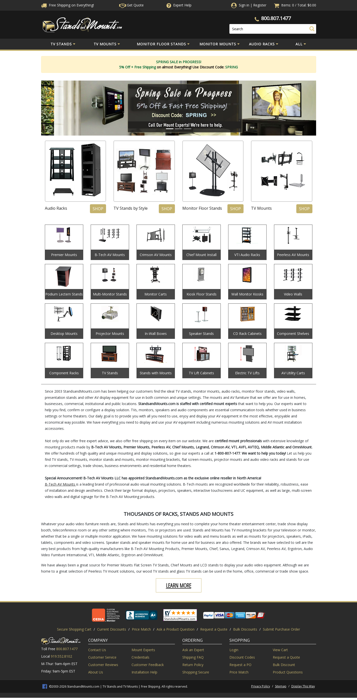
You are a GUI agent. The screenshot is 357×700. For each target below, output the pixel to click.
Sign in (244, 5)
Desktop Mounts (64, 333)
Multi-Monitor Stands (110, 294)
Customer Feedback (148, 664)
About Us (95, 672)
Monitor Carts (155, 294)
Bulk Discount (284, 664)
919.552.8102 (61, 656)
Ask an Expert (193, 649)
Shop (98, 208)
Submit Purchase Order (281, 629)
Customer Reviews (103, 664)
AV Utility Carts (293, 373)
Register (259, 5)
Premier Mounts (64, 254)
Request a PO (240, 664)
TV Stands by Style (130, 208)
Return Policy (192, 664)
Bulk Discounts (245, 629)
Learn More (178, 585)
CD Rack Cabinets (247, 333)
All (301, 44)
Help (178, 5)
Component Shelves (293, 333)
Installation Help (144, 672)
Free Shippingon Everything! (67, 5)
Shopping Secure (195, 672)
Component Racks (64, 373)
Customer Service (102, 657)
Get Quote (131, 5)
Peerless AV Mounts (293, 254)
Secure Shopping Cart (74, 629)
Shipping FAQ (193, 657)
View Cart (280, 649)
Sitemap (280, 686)
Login (233, 649)
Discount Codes (242, 657)
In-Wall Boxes (156, 333)
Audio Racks (263, 44)
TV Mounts (107, 44)
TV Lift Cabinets (201, 373)
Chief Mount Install (201, 254)
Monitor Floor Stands (163, 44)
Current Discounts (111, 629)
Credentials (140, 657)
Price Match (141, 629)
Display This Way (303, 686)
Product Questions (288, 672)
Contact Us (97, 649)
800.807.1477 (276, 18)
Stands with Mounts (156, 373)
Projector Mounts (110, 333)
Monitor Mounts (219, 44)
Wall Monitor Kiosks (247, 294)
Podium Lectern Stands (64, 294)
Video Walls (293, 294)
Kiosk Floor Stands (202, 294)
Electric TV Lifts (247, 373)
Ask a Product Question (175, 629)
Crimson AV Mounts (156, 254)
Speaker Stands (201, 333)
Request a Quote (213, 629)
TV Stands (63, 44)
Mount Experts (143, 649)
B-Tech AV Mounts (110, 254)
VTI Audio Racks (247, 254)
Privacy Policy (260, 686)
